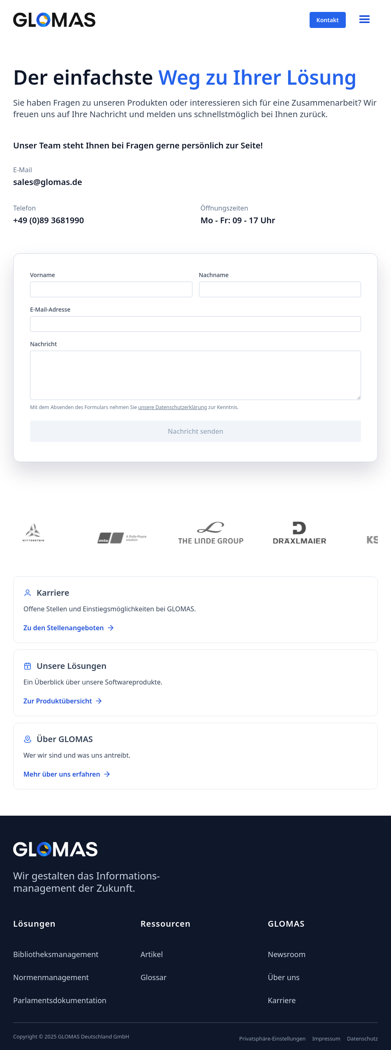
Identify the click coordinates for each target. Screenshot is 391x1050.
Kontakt (328, 20)
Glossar (154, 977)
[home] (54, 19)
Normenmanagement (51, 977)
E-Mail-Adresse (50, 309)
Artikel (152, 954)
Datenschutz (362, 1038)
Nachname (214, 275)
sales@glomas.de (47, 181)
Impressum (326, 1038)
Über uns (283, 977)
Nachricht (43, 344)
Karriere (282, 1000)
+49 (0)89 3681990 (48, 220)
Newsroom (286, 954)
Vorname (42, 275)
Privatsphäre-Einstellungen (272, 1038)
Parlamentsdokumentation (59, 1000)
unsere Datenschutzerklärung (172, 407)
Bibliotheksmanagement (56, 954)
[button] (365, 20)
